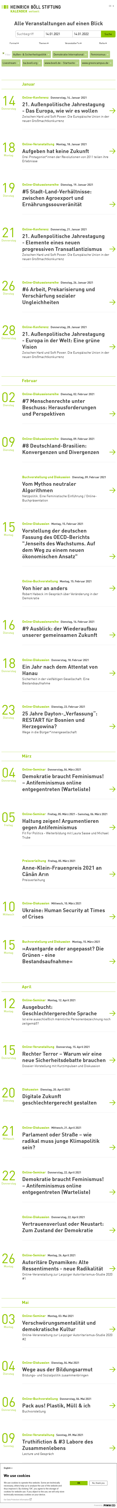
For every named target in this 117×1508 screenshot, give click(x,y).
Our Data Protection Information (16, 1500)
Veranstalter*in (72, 43)
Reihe (102, 43)
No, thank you (98, 1483)
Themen (43, 43)
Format (13, 43)
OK (78, 1483)
